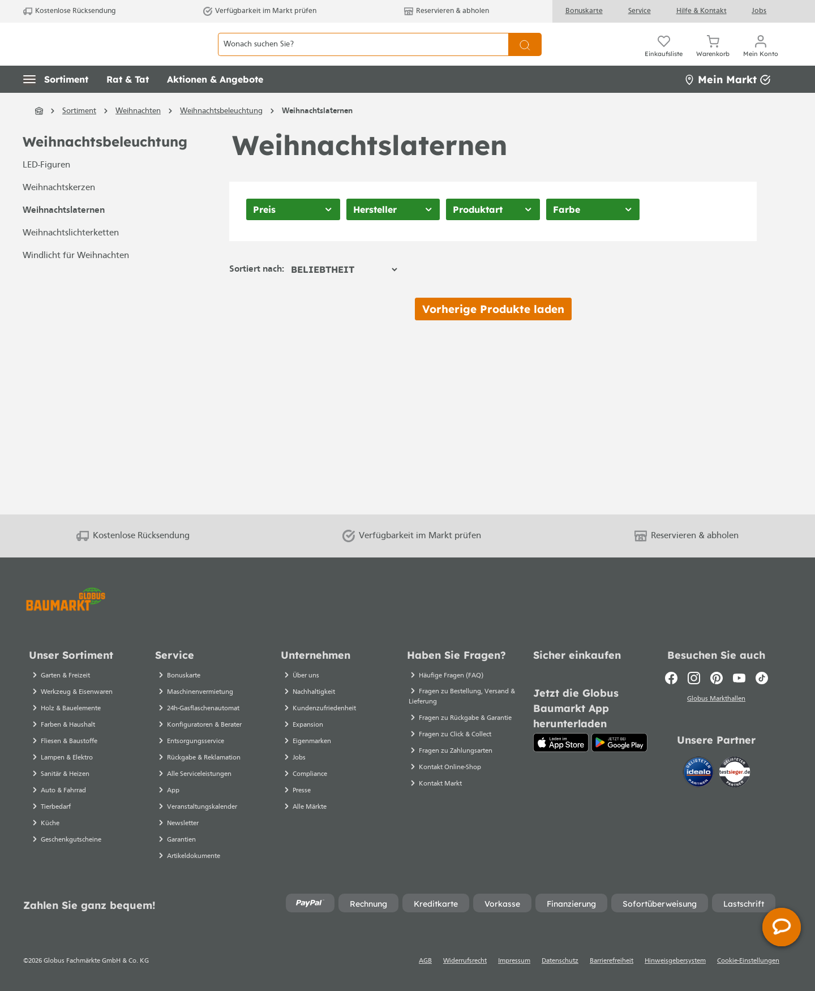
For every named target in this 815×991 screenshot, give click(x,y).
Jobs (759, 11)
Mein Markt (727, 104)
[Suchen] (525, 56)
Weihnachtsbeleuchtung (105, 167)
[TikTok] (761, 678)
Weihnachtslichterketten (71, 258)
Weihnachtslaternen (64, 236)
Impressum (514, 961)
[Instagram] (694, 678)
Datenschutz (560, 961)
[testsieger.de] (735, 772)
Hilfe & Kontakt (701, 11)
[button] (55, 104)
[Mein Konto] (760, 56)
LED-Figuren (46, 190)
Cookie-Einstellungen (748, 961)
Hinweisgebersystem (675, 961)
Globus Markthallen (716, 700)
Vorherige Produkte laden (493, 334)
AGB (425, 961)
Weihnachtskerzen (59, 213)
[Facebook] (671, 678)
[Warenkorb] (712, 56)
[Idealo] (699, 772)
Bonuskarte (584, 11)
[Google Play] (619, 742)
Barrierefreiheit (611, 961)
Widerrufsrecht (465, 961)
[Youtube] (739, 678)
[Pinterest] (716, 678)
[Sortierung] (344, 294)
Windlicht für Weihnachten (76, 281)
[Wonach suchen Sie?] (363, 56)
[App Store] (561, 742)
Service (639, 11)
